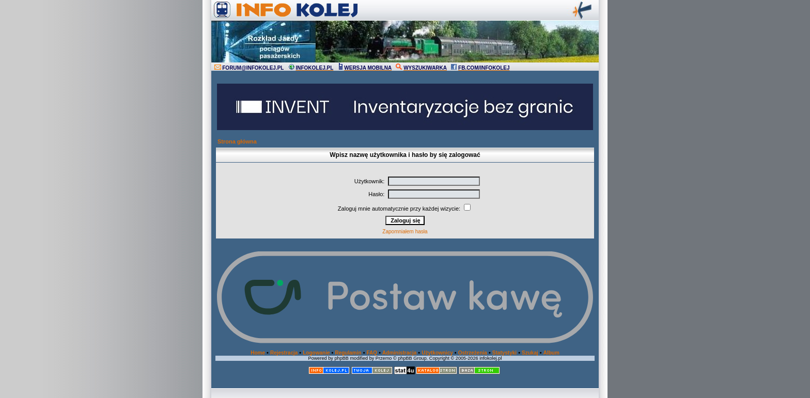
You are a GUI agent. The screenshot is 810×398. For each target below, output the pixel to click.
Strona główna (237, 141)
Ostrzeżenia (472, 353)
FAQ (372, 353)
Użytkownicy (437, 353)
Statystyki (504, 353)
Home (258, 353)
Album (551, 353)
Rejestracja (284, 353)
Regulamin (348, 353)
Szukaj (530, 353)
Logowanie (316, 353)
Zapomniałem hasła (404, 231)
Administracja (399, 353)
